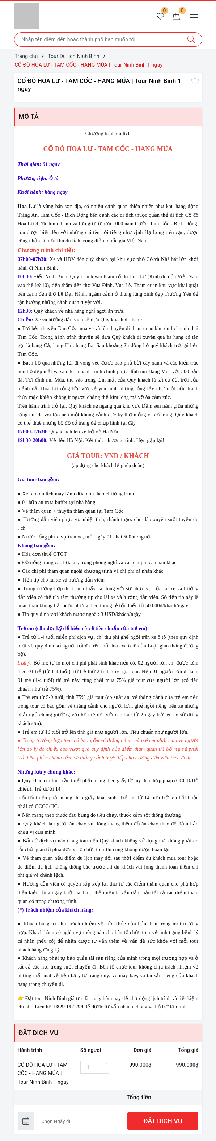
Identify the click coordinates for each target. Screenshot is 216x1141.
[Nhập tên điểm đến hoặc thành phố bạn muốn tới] (97, 39)
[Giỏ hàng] (176, 17)
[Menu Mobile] (196, 16)
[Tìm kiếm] (191, 39)
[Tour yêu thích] (160, 17)
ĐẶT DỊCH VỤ (163, 1121)
